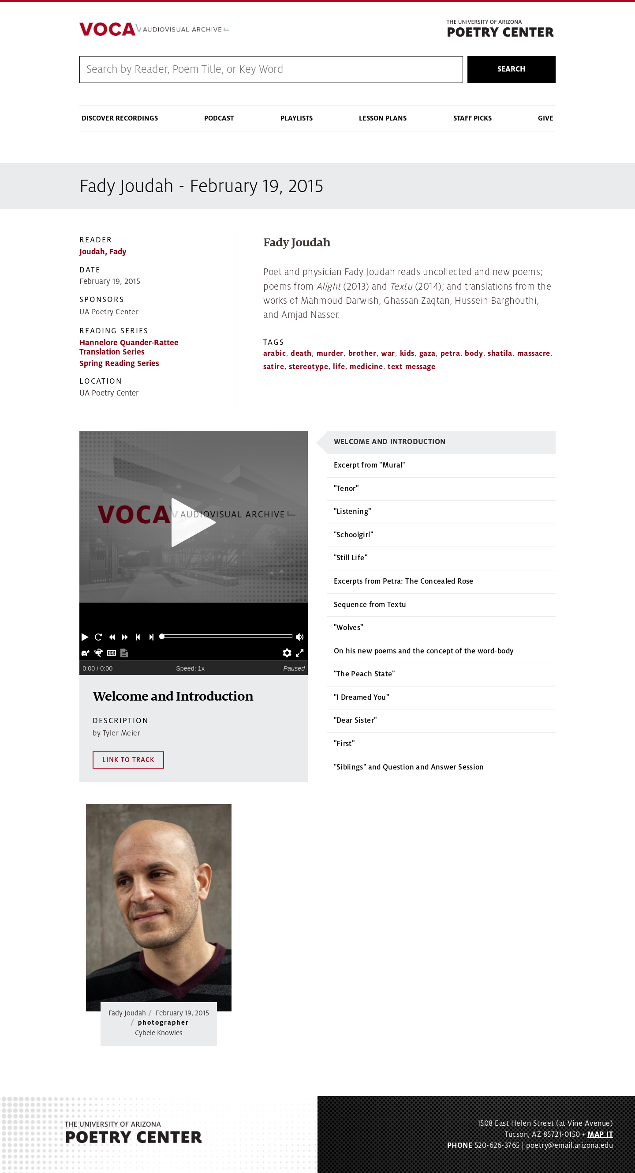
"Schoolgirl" (353, 535)
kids (407, 354)
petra (450, 354)
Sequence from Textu (370, 605)
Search (511, 69)
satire (273, 367)
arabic (274, 354)
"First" (344, 744)
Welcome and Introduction (390, 442)
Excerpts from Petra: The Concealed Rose (404, 581)
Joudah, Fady (103, 252)
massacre (533, 354)
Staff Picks (472, 118)
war (388, 354)
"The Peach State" (364, 674)
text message (411, 367)
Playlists (296, 118)
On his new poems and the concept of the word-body (424, 651)
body (474, 354)
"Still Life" (350, 558)
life (339, 367)
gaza (427, 354)
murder (330, 354)
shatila (500, 354)
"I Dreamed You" (361, 698)
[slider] (162, 636)
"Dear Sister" (355, 720)
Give (545, 118)
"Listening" (352, 512)
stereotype (308, 367)
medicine (366, 367)
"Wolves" (348, 628)
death (301, 354)
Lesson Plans (383, 118)
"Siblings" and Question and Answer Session (409, 767)
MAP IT (600, 1134)
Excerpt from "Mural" (369, 465)
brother (362, 354)
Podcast (219, 118)
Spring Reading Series (119, 363)
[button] (86, 636)
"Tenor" (346, 489)
